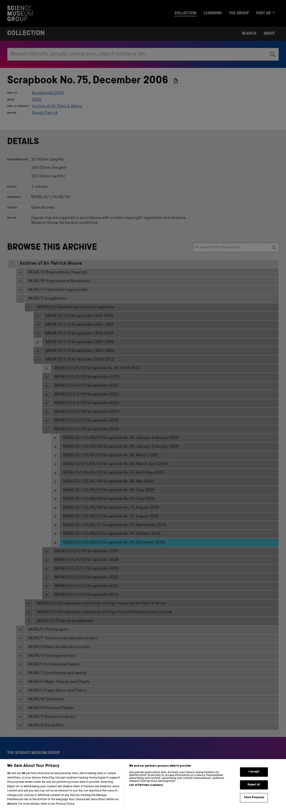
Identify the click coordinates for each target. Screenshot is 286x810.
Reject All (254, 791)
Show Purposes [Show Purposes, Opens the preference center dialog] (254, 804)
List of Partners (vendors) (146, 792)
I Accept (253, 778)
